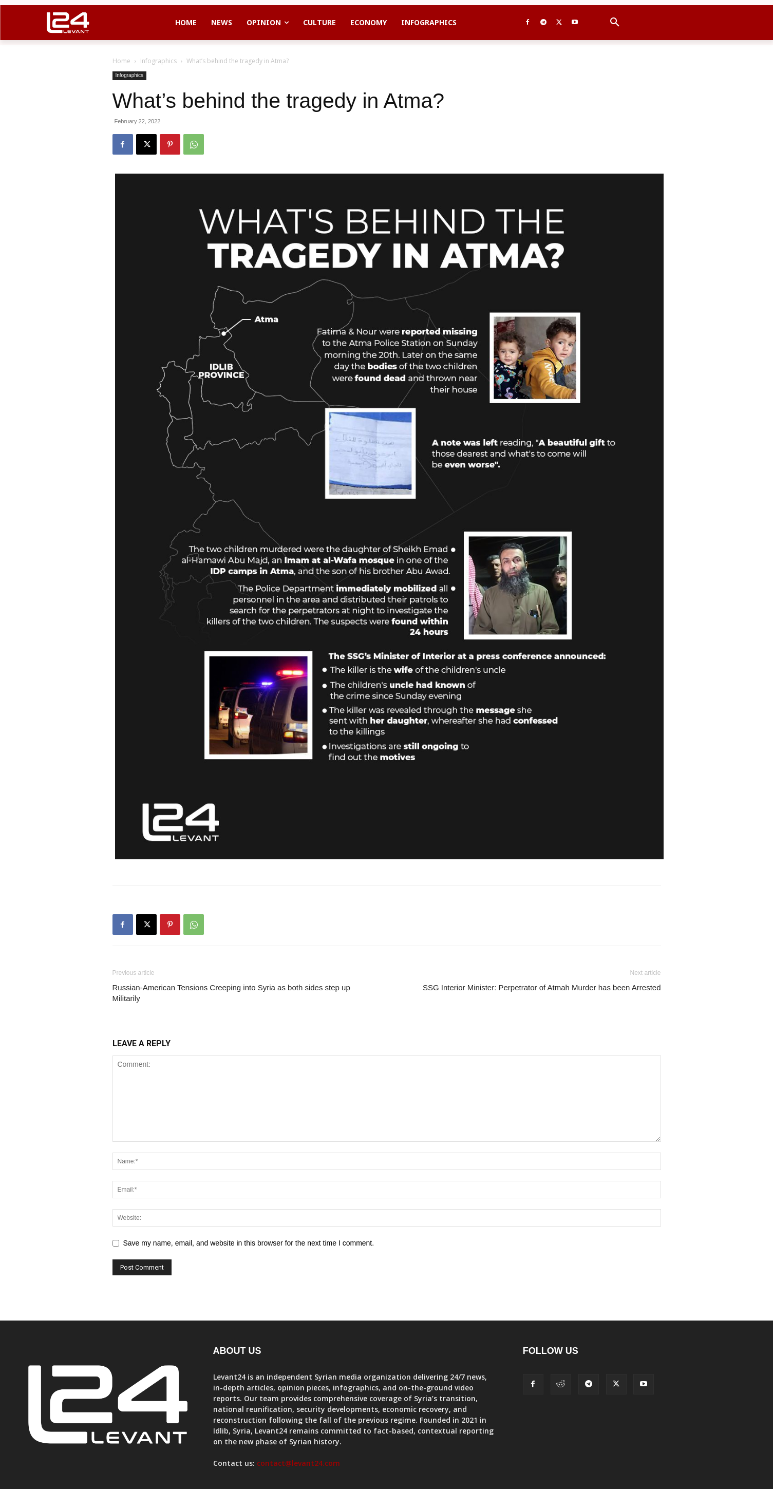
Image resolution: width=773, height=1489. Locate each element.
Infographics (158, 60)
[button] (614, 22)
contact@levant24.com (298, 1463)
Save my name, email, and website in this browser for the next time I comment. (248, 1243)
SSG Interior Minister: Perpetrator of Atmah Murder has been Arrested (542, 987)
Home (121, 60)
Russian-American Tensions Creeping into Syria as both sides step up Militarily (231, 993)
